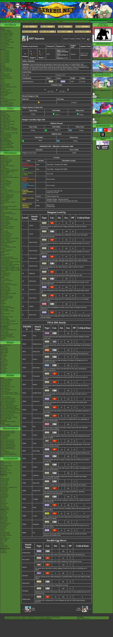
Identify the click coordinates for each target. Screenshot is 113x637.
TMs (83, 38)
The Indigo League (5, 115)
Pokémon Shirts (4, 94)
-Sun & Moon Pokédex (6, 39)
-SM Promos (3, 513)
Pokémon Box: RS (5, 289)
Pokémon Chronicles (5, 134)
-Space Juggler (4, 539)
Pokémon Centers (4, 85)
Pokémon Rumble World (6, 218)
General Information (5, 345)
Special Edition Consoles (6, 334)
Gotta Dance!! (4, 438)
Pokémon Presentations (6, 92)
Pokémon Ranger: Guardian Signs (9, 258)
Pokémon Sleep (4, 164)
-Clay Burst (3, 526)
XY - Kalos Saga (4, 125)
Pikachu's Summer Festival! (7, 440)
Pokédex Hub (31, 21)
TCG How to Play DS (6, 250)
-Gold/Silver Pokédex (5, 31)
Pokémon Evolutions (5, 144)
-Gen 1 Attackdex (4, 50)
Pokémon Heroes (4, 388)
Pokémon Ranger (4, 292)
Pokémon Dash (4, 286)
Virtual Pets (3, 338)
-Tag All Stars (3, 545)
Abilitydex (3, 66)
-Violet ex (2, 531)
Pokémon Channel (5, 287)
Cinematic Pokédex (5, 74)
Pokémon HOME (4, 173)
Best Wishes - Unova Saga (7, 124)
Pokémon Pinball (4, 319)
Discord (25, 21)
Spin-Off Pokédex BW (6, 71)
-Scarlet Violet (4, 481)
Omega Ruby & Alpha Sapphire (8, 206)
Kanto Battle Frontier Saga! (7, 121)
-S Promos (3, 551)
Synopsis (95, 120)
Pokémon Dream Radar (6, 234)
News (1, 27)
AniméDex (3, 112)
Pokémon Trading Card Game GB (9, 324)
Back (79, 618)
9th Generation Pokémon (6, 103)
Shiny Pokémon (4, 138)
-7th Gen (2, 82)
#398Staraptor (79, 609)
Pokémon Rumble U (5, 237)
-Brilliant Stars (4, 490)
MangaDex (3, 346)
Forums (15, 21)
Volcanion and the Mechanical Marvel (10, 413)
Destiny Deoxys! (4, 391)
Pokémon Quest (4, 200)
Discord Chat (3, 98)
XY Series (3, 369)
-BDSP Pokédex (4, 43)
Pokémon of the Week (6, 78)
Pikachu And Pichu (5, 434)
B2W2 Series (3, 368)
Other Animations (4, 150)
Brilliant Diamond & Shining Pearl (9, 170)
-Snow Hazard (4, 525)
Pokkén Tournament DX (6, 197)
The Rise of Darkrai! (5, 397)
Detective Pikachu (5, 199)
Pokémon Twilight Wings (7, 143)
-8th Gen (2, 81)
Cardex (2, 72)
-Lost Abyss (3, 536)
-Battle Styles (3, 497)
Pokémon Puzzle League (6, 316)
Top (88, 618)
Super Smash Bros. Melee (7, 310)
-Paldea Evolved (4, 480)
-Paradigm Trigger (5, 533)
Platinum (2, 255)
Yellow (2, 315)
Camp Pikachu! (4, 437)
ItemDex (2, 63)
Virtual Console (4, 332)
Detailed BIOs (4, 349)
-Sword (2, 542)
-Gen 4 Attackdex (4, 55)
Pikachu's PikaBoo (5, 435)
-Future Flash (3, 519)
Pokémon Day (4, 91)
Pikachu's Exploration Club (7, 444)
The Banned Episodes (5, 137)
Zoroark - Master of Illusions (7, 401)
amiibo (2, 339)
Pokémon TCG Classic (6, 473)
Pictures (96, 97)
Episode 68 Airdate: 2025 (102, 115)
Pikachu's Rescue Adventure (7, 432)
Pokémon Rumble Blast (6, 242)
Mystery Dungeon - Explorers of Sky (10, 267)
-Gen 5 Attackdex (4, 56)
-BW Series (3, 502)
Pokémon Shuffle (4, 216)
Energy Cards (3, 468)
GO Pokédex (39, 21)
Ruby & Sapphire (4, 279)
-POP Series (3, 516)
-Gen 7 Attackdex (4, 59)
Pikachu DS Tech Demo (6, 296)
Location (72, 38)
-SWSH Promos (4, 512)
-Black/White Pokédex (6, 36)
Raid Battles (3, 471)
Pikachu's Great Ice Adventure (8, 445)
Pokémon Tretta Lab (5, 235)
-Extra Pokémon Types (6, 465)
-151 (1, 477)
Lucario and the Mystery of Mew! (9, 392)
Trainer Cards (3, 467)
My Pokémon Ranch (5, 273)
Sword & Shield (4, 168)
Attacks (78, 38)
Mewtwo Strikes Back (6, 381)
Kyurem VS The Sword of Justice (9, 405)
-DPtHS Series (4, 503)
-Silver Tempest (4, 484)
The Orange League (5, 117)
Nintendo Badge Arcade (6, 228)
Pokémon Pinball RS (5, 290)
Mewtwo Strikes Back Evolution (8, 417)
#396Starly (33, 609)
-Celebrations (3, 493)
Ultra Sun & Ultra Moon (6, 190)
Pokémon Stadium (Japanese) (8, 321)
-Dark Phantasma (4, 538)
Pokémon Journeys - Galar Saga (8, 128)
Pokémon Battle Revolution (7, 266)
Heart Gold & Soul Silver (7, 257)
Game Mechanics (4, 75)
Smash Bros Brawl (5, 276)
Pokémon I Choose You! (6, 414)
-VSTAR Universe (5, 532)
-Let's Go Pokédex (5, 40)
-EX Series (3, 504)
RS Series (2, 358)
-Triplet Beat (3, 528)
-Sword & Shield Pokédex (7, 42)
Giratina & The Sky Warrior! (7, 398)
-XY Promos (3, 515)
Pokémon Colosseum (5, 283)
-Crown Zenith (4, 483)
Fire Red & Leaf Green (6, 280)
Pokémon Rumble (5, 260)
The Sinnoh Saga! (5, 122)
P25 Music (3, 88)
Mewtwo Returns (4, 385)
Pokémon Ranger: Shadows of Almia (10, 268)
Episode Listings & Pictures (7, 111)
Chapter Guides (4, 351)
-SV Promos (3, 510)
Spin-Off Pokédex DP (6, 69)
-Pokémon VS (4, 547)
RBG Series (3, 354)
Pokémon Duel (4, 225)
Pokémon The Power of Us (7, 415)
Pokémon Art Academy (6, 212)
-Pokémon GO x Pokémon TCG (8, 487)
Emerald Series (4, 361)
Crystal (2, 305)
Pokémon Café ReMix (6, 160)
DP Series (2, 362)
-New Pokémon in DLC (6, 104)
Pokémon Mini (4, 309)
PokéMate (3, 300)
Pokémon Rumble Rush (6, 196)
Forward (83, 618)
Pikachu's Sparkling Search (7, 447)
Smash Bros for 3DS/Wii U (7, 226)
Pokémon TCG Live (5, 186)
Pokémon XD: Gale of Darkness (8, 284)
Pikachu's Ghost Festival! (7, 441)
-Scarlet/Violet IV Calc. (6, 76)
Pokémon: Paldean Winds (7, 147)
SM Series (3, 372)
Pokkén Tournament (5, 223)
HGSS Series (3, 365)
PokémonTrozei (4, 295)
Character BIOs (4, 348)
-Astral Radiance (4, 489)
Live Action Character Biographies (9, 426)
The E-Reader (3, 299)
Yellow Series (3, 355)
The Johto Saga (4, 118)
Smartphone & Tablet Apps (7, 337)
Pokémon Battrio (4, 274)
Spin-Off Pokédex (5, 68)
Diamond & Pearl (4, 254)
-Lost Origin (3, 486)
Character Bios (4, 114)
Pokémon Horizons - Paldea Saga (9, 133)
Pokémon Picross (4, 221)
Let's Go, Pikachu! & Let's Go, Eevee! (10, 192)
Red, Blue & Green (5, 313)
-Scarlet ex (3, 529)
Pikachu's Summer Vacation (7, 431)
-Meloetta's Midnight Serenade (8, 407)
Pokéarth (60, 21)
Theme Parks (3, 95)
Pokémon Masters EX (6, 161)
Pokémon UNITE (4, 163)
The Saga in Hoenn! (5, 119)
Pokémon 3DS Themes (6, 335)
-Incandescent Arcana (5, 535)
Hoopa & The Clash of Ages (7, 411)
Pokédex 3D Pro (4, 245)
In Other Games (4, 331)
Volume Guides (4, 352)
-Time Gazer (3, 541)
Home (9, 21)
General (65, 38)
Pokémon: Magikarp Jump (7, 194)
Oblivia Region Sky (53, 196)
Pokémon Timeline (5, 84)
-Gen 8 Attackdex (4, 60)
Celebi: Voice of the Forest (7, 386)
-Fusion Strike (4, 491)
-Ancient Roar (4, 520)
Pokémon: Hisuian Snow (6, 146)
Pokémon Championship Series (8, 87)
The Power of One (5, 382)
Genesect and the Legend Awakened (9, 408)
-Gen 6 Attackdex (4, 58)
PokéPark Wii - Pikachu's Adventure (9, 264)
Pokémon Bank (4, 208)
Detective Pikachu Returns (7, 165)
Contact (20, 21)
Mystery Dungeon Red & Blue (8, 293)
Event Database (4, 101)
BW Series (3, 367)
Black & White (4, 231)
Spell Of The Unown (5, 384)
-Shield (2, 544)
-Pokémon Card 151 (5, 523)
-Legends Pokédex (5, 45)
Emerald (2, 281)
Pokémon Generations (6, 141)
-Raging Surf (3, 522)
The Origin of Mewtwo (6, 379)
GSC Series (3, 356)
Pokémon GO (3, 158)
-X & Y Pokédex (4, 37)
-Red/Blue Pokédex (5, 30)
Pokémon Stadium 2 (5, 306)
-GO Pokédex (3, 46)
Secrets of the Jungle (5, 418)
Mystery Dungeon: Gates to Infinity (9, 238)
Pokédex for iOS (4, 251)
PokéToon (2, 148)
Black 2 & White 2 (5, 232)
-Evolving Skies (4, 494)
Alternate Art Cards (5, 470)
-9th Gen (2, 79)
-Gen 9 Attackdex (4, 62)
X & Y (2, 205)
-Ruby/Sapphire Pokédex (6, 33)
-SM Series (3, 499)
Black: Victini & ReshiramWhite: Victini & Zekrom (7, 403)
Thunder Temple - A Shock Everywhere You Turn (62, 201)
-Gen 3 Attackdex (4, 53)
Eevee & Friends (4, 451)
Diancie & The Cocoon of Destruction (10, 410)
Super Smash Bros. (5, 325)
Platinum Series (4, 364)
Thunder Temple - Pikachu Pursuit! (57, 199)
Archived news (7, 27)
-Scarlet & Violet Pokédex (7, 47)
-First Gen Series (4, 507)
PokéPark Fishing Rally (6, 297)
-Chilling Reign (4, 496)
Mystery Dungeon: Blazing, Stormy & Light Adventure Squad (10, 262)
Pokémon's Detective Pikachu (8, 421)
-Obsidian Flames (4, 478)
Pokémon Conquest (5, 239)
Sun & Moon (3, 189)
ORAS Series (3, 371)
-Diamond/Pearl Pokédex (6, 34)
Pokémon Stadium (5, 322)
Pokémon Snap (4, 318)
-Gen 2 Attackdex (4, 52)
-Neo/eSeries (3, 506)
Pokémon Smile (4, 180)
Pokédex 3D (3, 244)
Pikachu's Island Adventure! (7, 443)
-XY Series (3, 500)
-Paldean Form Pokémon (6, 105)
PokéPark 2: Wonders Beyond (8, 241)
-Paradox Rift (3, 475)
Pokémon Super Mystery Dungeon (9, 219)
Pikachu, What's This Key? (7, 453)
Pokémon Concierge (5, 89)
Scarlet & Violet (4, 157)
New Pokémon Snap (5, 183)
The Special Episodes (5, 135)
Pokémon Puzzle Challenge (7, 308)
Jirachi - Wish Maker (5, 389)
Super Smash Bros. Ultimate (7, 202)
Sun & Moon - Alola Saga (7, 127)
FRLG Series (3, 359)
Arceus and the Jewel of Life (7, 399)
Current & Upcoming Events (7, 100)
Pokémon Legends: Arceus (7, 171)
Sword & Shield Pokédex (50, 21)
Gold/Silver (3, 303)
